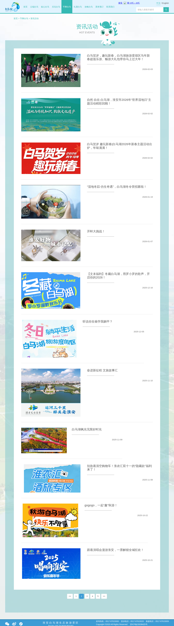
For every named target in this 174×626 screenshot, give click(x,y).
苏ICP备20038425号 (138, 624)
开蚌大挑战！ (96, 231)
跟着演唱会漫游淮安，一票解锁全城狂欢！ (115, 550)
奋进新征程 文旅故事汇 (102, 370)
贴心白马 (45, 7)
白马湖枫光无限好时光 (87, 429)
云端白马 (34, 7)
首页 (25, 7)
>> (104, 596)
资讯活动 (34, 18)
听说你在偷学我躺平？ (98, 321)
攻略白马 (89, 7)
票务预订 (99, 7)
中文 (158, 3)
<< (70, 596)
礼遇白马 (78, 7)
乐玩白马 (56, 7)
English (165, 3)
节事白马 (67, 7)
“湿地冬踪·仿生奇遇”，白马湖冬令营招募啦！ (117, 186)
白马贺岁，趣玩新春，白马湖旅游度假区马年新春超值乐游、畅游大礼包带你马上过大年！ (118, 57)
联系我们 (110, 7)
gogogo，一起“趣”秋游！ (101, 505)
